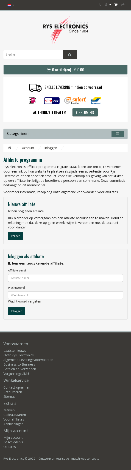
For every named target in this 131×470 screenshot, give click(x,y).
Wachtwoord (16, 288)
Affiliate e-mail (17, 270)
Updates (9, 446)
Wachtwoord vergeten (24, 301)
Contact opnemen (16, 387)
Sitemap (9, 396)
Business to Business (19, 364)
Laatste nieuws (14, 350)
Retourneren (12, 392)
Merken (9, 410)
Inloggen (50, 148)
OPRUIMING (85, 112)
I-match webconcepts (84, 458)
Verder (15, 236)
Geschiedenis (13, 442)
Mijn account (13, 437)
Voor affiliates (13, 419)
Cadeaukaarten (14, 414)
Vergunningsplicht (16, 373)
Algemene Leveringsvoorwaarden (28, 360)
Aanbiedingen (13, 424)
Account (28, 148)
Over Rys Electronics (18, 355)
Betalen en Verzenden (19, 369)
